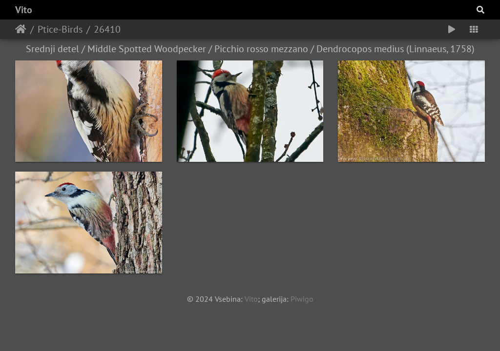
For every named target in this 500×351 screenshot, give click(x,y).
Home (20, 29)
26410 (107, 29)
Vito (23, 9)
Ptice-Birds (60, 29)
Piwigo (302, 299)
